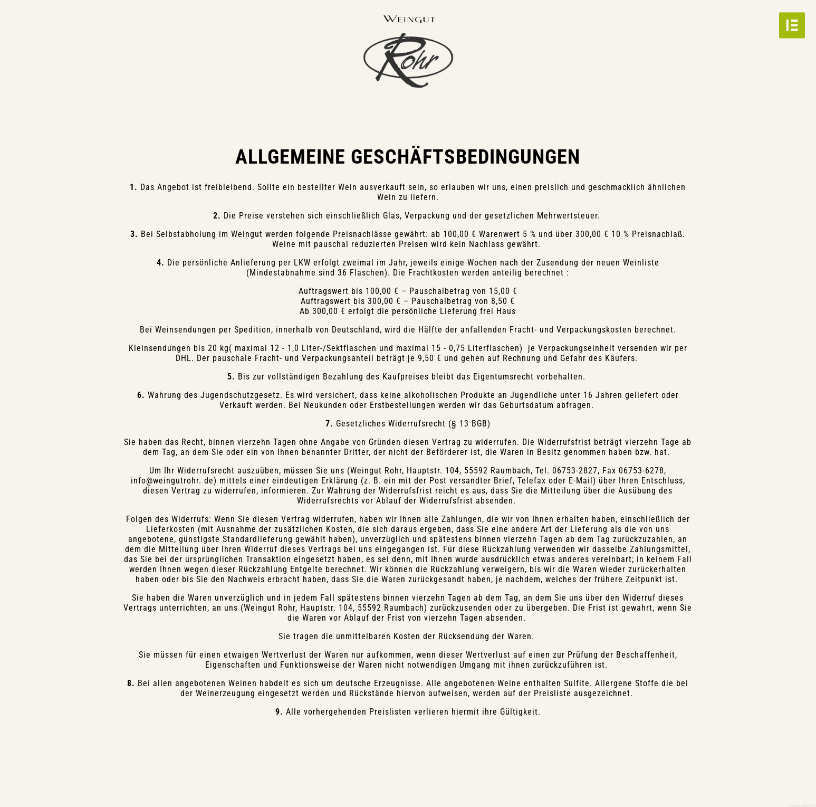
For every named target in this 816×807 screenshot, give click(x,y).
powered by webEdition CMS (803, 805)
